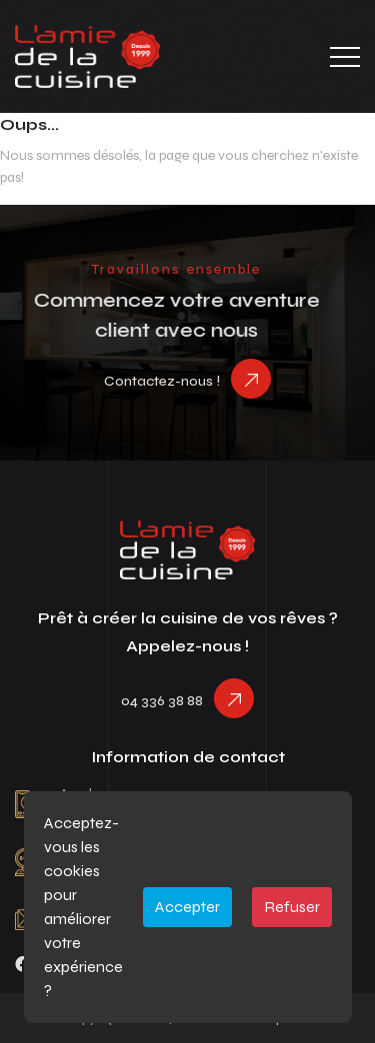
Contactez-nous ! (162, 381)
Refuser (292, 906)
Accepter (187, 906)
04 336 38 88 (162, 700)
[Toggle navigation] (345, 57)
